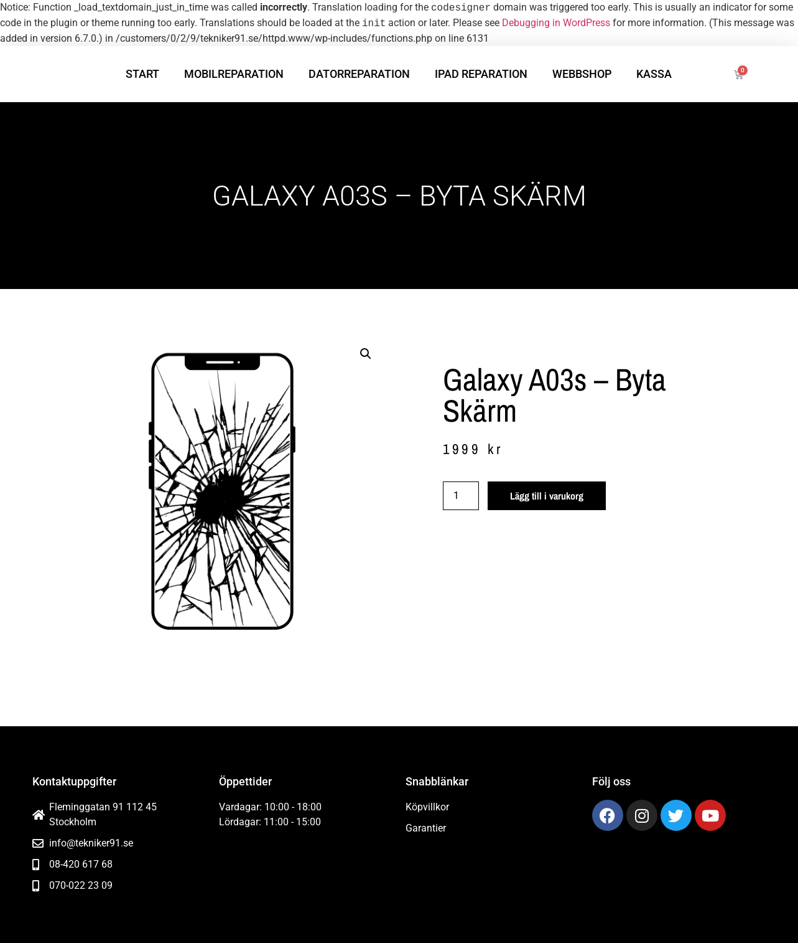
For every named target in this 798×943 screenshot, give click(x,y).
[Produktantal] (461, 495)
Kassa (654, 73)
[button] (366, 354)
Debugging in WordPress (556, 23)
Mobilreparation (234, 73)
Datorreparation (359, 73)
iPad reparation (481, 73)
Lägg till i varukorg (546, 496)
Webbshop (581, 73)
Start (142, 73)
